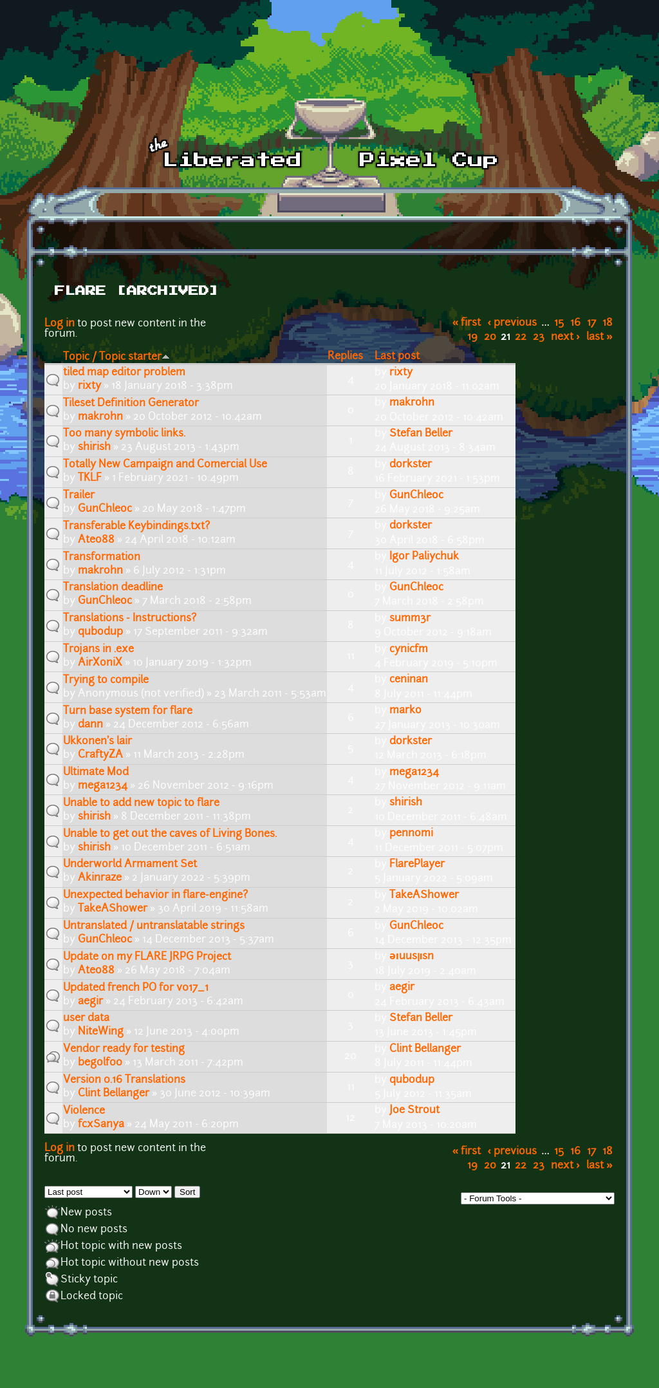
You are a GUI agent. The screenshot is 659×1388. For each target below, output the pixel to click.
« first (466, 323)
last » (599, 337)
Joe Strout (414, 1110)
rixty (89, 386)
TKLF (90, 478)
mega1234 (102, 786)
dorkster (410, 465)
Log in (59, 324)
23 (538, 337)
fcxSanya (101, 1125)
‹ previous (512, 323)
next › (565, 337)
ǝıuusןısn (411, 957)
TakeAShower (112, 909)
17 (591, 323)
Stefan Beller (420, 434)
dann (90, 725)
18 (607, 323)
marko (405, 711)
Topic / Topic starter (116, 357)
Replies (345, 357)
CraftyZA (100, 755)
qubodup (100, 632)
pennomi (411, 834)
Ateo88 (96, 540)
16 (575, 323)
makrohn (100, 417)
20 (490, 337)
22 (520, 337)
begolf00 (100, 1063)
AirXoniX (100, 663)
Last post (397, 357)
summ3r (410, 619)
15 (559, 323)
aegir (90, 1002)
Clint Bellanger (425, 1049)
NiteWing (101, 1032)
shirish (94, 447)
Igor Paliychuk (424, 557)
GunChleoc (105, 509)
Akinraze (100, 878)
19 (472, 337)
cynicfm (408, 649)
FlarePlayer (417, 864)
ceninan (408, 680)
